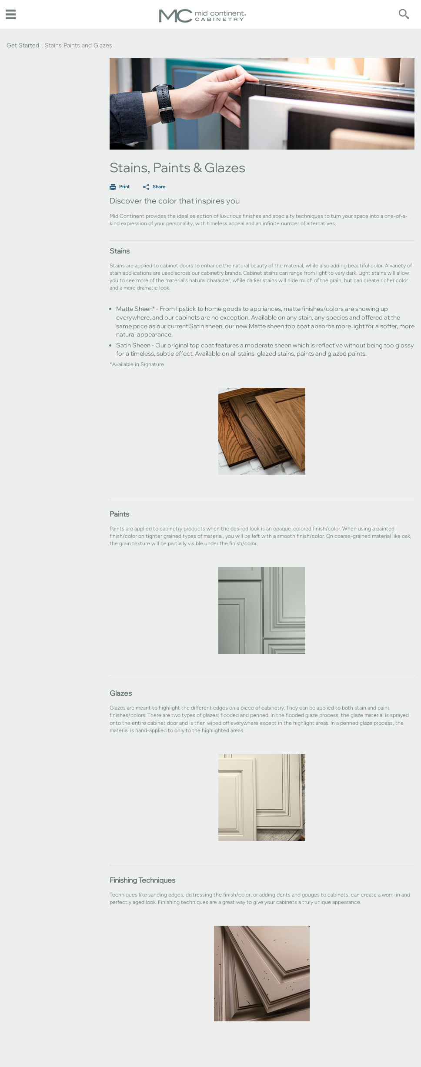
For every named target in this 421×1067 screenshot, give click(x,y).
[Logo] (202, 21)
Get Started (23, 45)
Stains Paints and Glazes (78, 45)
